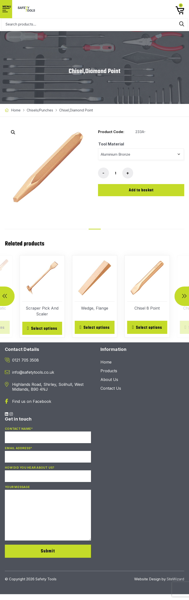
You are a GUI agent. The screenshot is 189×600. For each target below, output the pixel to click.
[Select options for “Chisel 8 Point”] (147, 330)
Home (16, 110)
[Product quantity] (115, 173)
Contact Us (110, 394)
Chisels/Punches (40, 110)
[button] (13, 132)
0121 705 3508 (25, 365)
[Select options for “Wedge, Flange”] (95, 330)
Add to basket (141, 190)
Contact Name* (48, 443)
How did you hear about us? (48, 481)
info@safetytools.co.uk (33, 378)
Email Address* (48, 462)
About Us (109, 385)
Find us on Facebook (31, 407)
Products (108, 376)
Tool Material (111, 144)
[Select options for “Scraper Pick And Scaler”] (42, 331)
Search (182, 24)
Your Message (48, 520)
